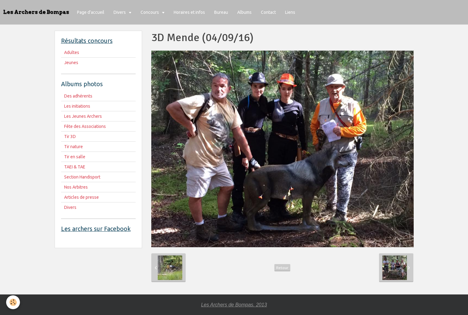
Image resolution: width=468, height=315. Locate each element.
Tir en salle (74, 156)
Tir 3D (70, 136)
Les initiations (77, 106)
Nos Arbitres (76, 187)
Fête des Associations (85, 126)
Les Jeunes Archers (83, 116)
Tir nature (73, 146)
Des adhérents (78, 96)
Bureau (221, 12)
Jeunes (71, 62)
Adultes (71, 52)
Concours (150, 12)
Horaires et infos (189, 12)
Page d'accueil (90, 12)
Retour (282, 268)
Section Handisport (82, 177)
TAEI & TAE (74, 166)
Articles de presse (81, 197)
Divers (120, 12)
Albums (244, 12)
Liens (290, 12)
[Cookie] (13, 302)
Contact (268, 12)
